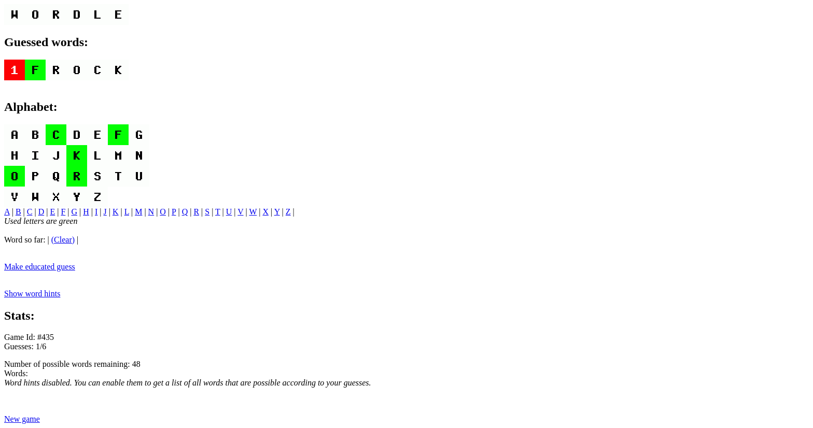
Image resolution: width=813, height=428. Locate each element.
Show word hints (32, 293)
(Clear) (63, 239)
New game (22, 419)
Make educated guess (39, 266)
